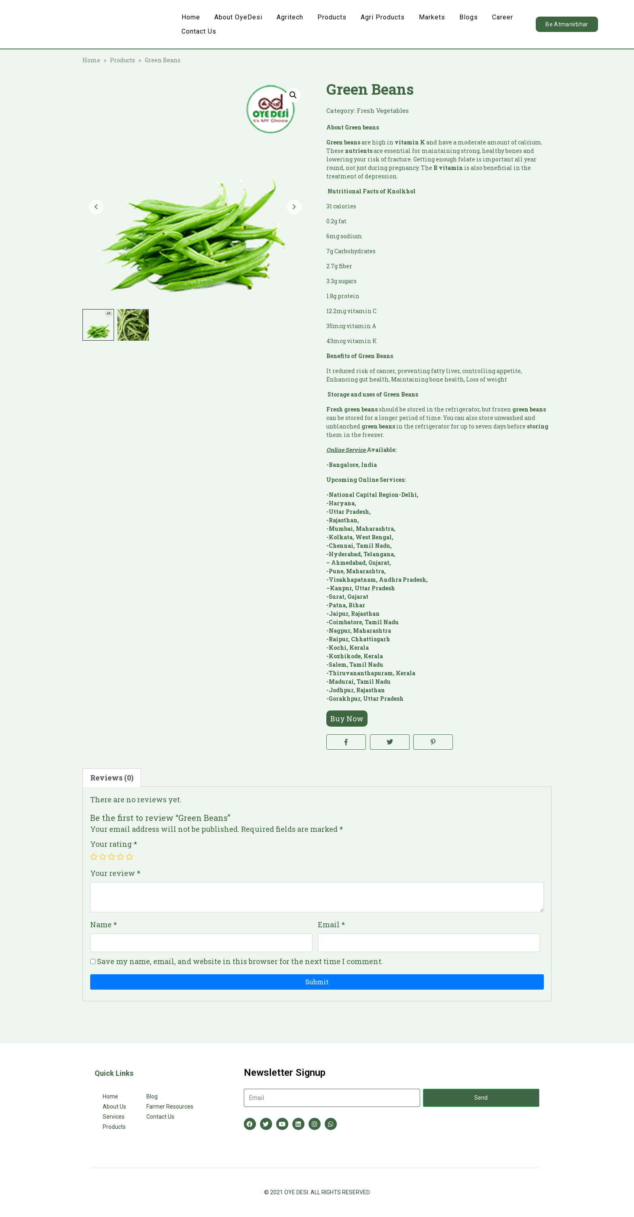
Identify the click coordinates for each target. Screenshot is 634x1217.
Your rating (113, 844)
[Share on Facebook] (346, 742)
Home (191, 17)
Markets (432, 17)
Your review (115, 873)
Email (331, 924)
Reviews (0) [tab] (111, 777)
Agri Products (383, 17)
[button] (293, 95)
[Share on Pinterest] (433, 742)
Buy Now (346, 718)
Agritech (290, 17)
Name (103, 924)
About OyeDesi (238, 17)
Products (332, 17)
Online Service (346, 450)
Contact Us (199, 31)
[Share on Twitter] (390, 742)
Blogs (468, 17)
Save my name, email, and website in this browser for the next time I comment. (240, 961)
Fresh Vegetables (383, 110)
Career (502, 17)
